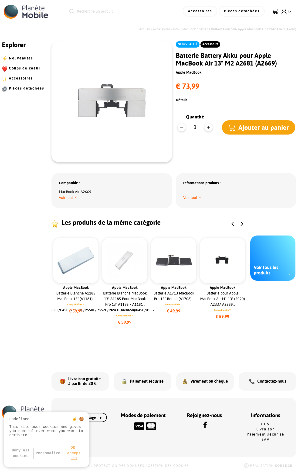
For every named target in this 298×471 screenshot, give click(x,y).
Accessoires (202, 12)
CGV (265, 423)
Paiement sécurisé (265, 433)
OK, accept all (74, 453)
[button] (259, 127)
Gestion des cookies (168, 464)
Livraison (265, 428)
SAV (265, 438)
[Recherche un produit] (120, 11)
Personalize (48, 453)
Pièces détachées (242, 12)
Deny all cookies (21, 453)
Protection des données (119, 464)
